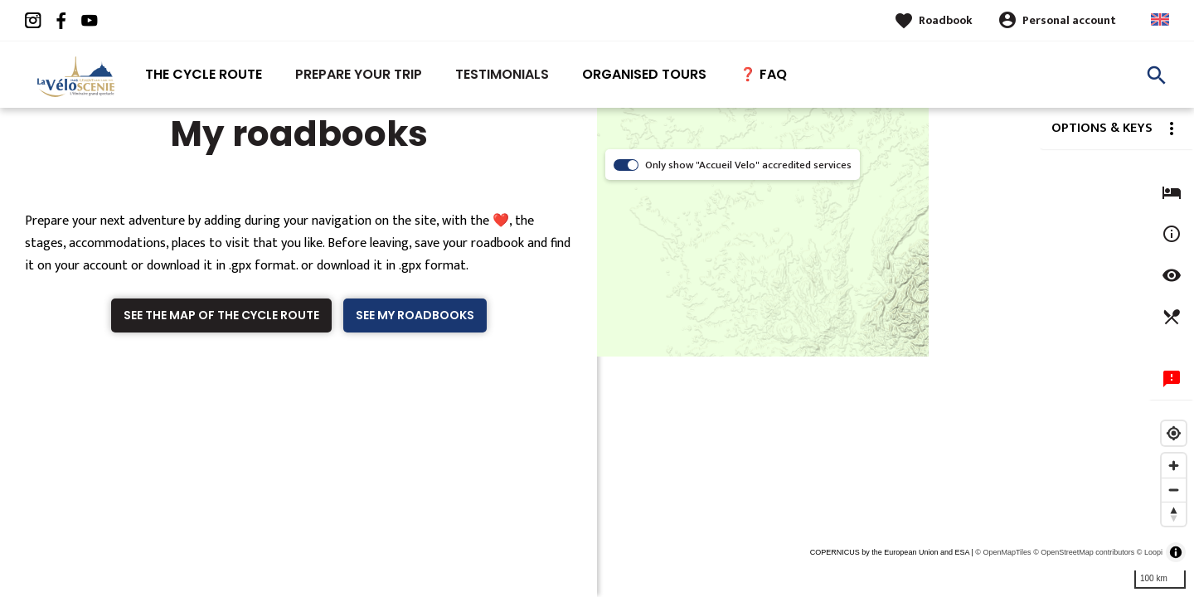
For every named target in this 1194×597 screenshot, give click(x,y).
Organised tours (644, 74)
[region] (895, 352)
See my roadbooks (415, 315)
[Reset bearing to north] (1174, 514)
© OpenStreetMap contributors (1083, 552)
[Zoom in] (1174, 466)
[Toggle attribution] (1176, 552)
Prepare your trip (358, 74)
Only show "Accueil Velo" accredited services (748, 165)
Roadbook (946, 20)
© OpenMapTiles (1003, 552)
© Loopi (1149, 552)
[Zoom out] (1174, 490)
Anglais (1160, 19)
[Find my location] (1174, 433)
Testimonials (502, 74)
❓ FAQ (763, 74)
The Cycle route (203, 74)
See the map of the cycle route (221, 315)
